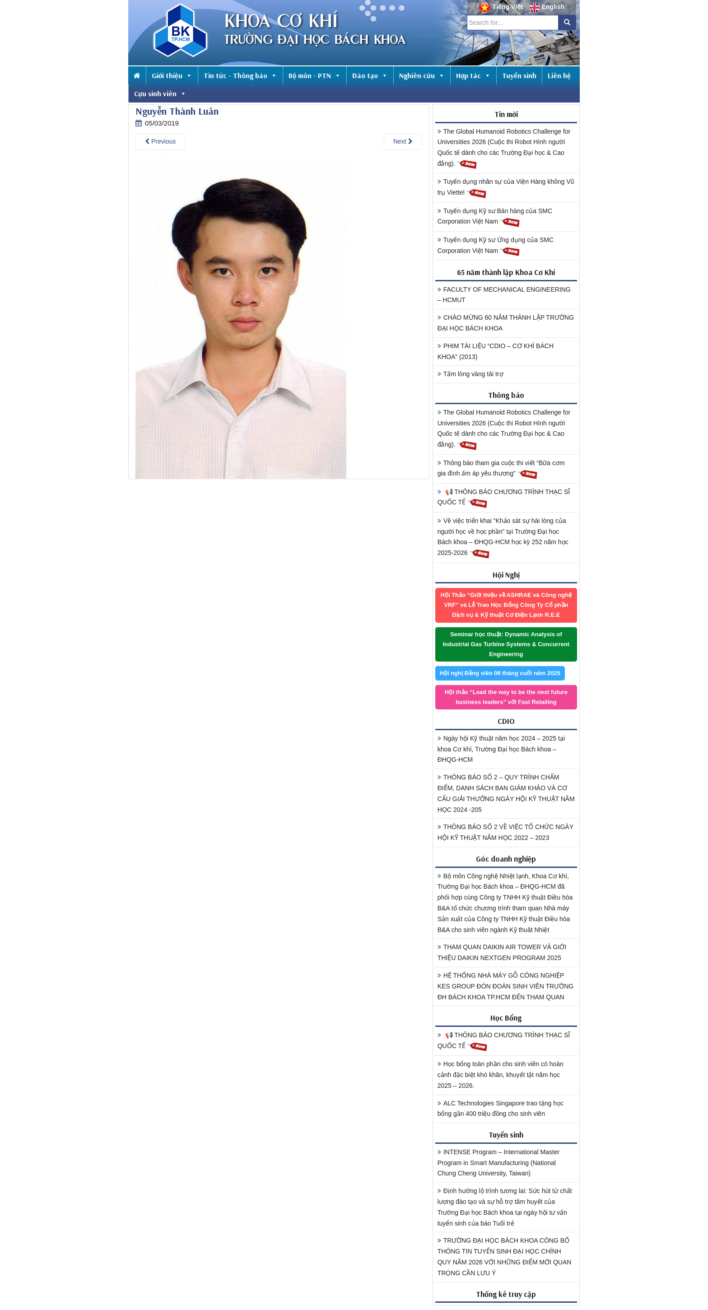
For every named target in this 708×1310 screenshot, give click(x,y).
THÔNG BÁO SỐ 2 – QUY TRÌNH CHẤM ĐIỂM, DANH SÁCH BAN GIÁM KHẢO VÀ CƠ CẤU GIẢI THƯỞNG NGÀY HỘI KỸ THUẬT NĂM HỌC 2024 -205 (506, 793)
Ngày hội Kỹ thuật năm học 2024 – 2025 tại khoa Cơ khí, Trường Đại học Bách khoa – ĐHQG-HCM (501, 749)
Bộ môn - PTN (315, 75)
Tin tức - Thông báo (240, 75)
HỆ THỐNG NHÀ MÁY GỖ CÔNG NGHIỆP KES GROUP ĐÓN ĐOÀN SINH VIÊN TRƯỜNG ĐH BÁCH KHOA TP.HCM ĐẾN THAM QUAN (506, 986)
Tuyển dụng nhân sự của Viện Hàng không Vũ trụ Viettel (506, 188)
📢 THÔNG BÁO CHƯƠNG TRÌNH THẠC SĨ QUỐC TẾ (504, 498)
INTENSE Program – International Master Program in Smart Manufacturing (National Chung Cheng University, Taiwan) (499, 1162)
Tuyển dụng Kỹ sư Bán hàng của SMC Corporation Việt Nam (495, 217)
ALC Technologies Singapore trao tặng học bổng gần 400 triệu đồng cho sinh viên (501, 1109)
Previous (160, 141)
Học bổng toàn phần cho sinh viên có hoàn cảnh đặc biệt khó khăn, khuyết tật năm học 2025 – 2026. (501, 1074)
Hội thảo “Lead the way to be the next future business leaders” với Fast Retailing (506, 697)
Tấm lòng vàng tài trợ (470, 374)
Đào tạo (370, 75)
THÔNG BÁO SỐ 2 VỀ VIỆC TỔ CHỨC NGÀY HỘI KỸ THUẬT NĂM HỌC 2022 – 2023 (505, 832)
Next (403, 141)
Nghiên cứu (422, 75)
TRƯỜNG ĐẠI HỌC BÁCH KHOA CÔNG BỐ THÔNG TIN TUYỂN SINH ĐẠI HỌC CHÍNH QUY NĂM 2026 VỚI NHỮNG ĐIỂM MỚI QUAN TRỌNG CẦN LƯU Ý (505, 1256)
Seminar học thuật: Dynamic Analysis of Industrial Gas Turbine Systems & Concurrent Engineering (505, 644)
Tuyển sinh (519, 75)
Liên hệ (559, 75)
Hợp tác (473, 75)
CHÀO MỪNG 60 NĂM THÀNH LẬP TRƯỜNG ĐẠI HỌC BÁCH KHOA (506, 323)
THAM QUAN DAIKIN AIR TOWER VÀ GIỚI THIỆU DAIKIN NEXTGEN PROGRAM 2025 (502, 952)
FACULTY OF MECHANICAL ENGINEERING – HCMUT (504, 295)
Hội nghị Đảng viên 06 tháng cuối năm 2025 (500, 673)
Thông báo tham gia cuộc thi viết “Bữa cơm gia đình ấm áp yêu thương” (501, 469)
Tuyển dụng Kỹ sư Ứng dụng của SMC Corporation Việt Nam (496, 246)
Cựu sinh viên (160, 93)
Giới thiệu (172, 75)
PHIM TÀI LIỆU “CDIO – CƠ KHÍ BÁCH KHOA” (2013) (496, 351)
